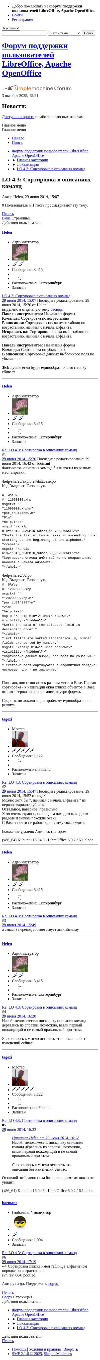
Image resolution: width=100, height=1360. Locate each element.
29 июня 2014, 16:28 (19, 1016)
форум (53, 1283)
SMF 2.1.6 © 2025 (27, 1354)
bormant (9, 1203)
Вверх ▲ (71, 1349)
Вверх (7, 1297)
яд (22, 1283)
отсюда (57, 309)
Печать (8, 214)
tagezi (7, 719)
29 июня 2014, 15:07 (19, 300)
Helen (7, 232)
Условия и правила (45, 1349)
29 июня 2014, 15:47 (19, 791)
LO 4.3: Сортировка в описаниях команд (36, 296)
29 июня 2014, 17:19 (19, 1262)
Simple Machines (58, 1354)
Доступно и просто (18, 117)
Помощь (19, 1349)
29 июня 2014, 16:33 (19, 1129)
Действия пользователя (21, 222)
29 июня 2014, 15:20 (19, 459)
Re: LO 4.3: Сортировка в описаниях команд (39, 450)
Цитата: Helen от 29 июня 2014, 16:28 (45, 1138)
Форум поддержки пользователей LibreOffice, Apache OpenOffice (36, 59)
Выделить (17, 486)
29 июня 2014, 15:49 (19, 925)
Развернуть (36, 486)
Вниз (6, 218)
